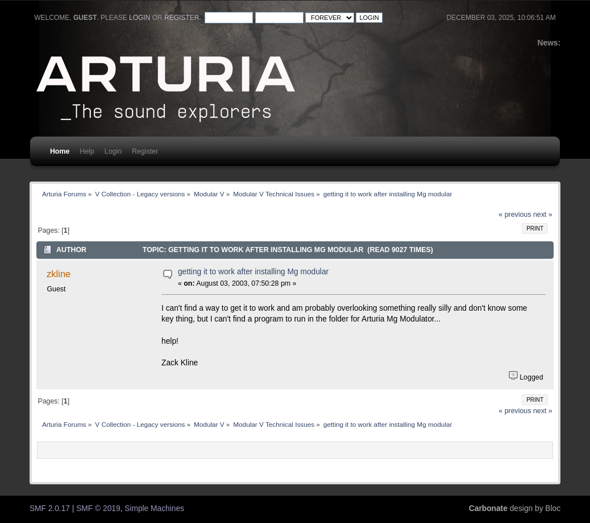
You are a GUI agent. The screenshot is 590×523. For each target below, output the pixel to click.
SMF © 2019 (98, 508)
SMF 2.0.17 (50, 508)
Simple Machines (154, 508)
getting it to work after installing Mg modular (253, 271)
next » (542, 215)
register (181, 18)
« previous (514, 215)
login (139, 18)
